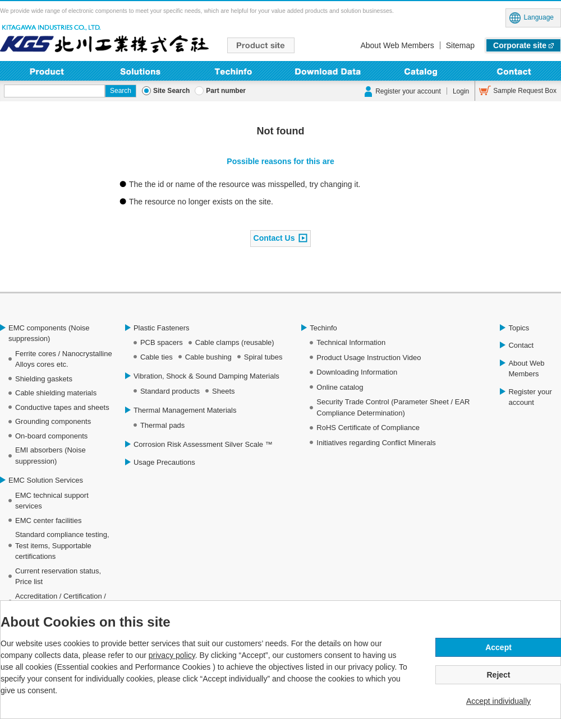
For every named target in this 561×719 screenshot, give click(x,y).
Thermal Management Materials (185, 410)
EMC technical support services (52, 501)
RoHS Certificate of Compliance (368, 427)
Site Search (171, 91)
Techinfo (233, 71)
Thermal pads (162, 425)
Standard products (170, 391)
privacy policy (172, 655)
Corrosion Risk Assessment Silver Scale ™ (203, 444)
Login (461, 91)
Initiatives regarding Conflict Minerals (375, 442)
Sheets (223, 391)
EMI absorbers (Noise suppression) (50, 455)
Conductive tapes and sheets (62, 407)
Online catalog (339, 387)
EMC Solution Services (45, 480)
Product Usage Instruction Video (368, 357)
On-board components (51, 436)
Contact (514, 71)
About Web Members (397, 45)
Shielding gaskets (43, 379)
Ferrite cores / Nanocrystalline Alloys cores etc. (63, 359)
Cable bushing (208, 357)
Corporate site (519, 45)
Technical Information (350, 342)
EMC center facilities (48, 520)
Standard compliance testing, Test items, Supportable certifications (62, 545)
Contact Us (274, 237)
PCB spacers (161, 342)
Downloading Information (327, 71)
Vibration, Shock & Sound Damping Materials (206, 376)
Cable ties (156, 357)
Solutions (140, 71)
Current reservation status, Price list (58, 576)
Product (47, 71)
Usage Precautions (164, 462)
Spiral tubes (263, 357)
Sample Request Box (525, 91)
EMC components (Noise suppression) (49, 333)
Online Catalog (421, 71)
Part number (226, 91)
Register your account (408, 91)
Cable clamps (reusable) (234, 342)
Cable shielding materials (55, 393)
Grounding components (53, 421)
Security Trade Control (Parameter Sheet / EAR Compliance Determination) (393, 407)
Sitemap (460, 45)
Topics (518, 328)
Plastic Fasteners (162, 328)
